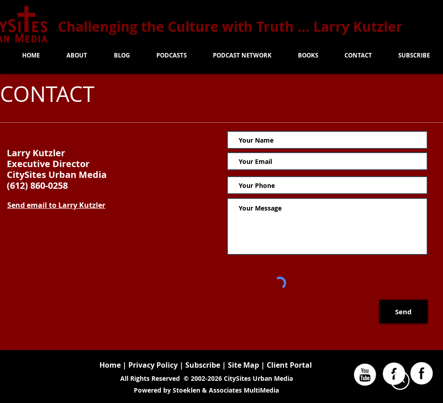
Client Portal (289, 365)
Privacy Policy (153, 365)
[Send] (403, 311)
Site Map (244, 365)
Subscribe (202, 365)
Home (110, 365)
